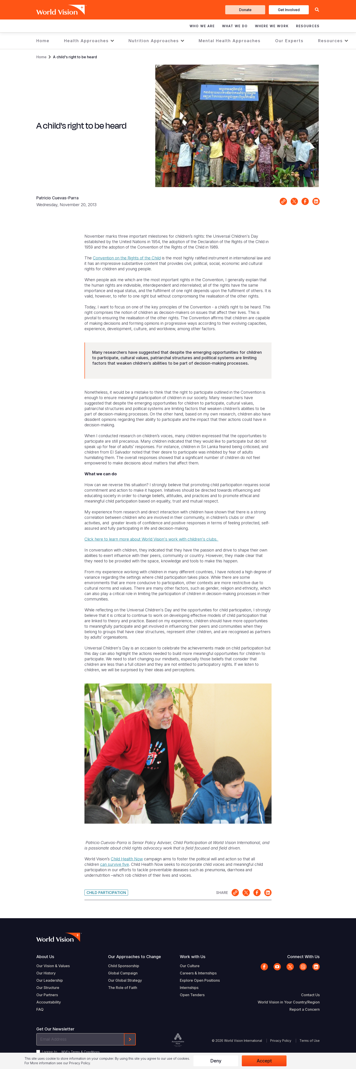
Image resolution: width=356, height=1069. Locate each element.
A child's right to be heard (75, 57)
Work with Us (192, 956)
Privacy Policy (280, 1040)
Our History (46, 973)
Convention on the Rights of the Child (127, 258)
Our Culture (190, 966)
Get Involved (289, 9)
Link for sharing (283, 201)
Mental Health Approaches (230, 40)
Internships (189, 987)
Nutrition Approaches (154, 40)
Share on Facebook (305, 201)
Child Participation (106, 892)
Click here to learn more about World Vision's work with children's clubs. (151, 539)
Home (42, 40)
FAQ (40, 1009)
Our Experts (289, 40)
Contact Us (310, 995)
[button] (317, 9)
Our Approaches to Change (134, 956)
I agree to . (71, 1051)
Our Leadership (49, 980)
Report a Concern (304, 1009)
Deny (215, 1061)
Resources (330, 40)
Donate (245, 9)
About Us (45, 956)
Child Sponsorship (123, 966)
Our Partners (47, 995)
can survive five (114, 864)
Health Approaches (86, 40)
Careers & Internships (198, 973)
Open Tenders (192, 995)
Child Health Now (127, 859)
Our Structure (47, 987)
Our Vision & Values (53, 966)
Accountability (48, 1002)
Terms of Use (309, 1040)
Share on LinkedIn (316, 201)
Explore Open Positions (200, 980)
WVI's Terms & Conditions (80, 1052)
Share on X (294, 201)
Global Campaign (123, 973)
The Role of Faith (122, 987)
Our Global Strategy (125, 980)
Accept (264, 1061)
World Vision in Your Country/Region (289, 1002)
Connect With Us (303, 956)
